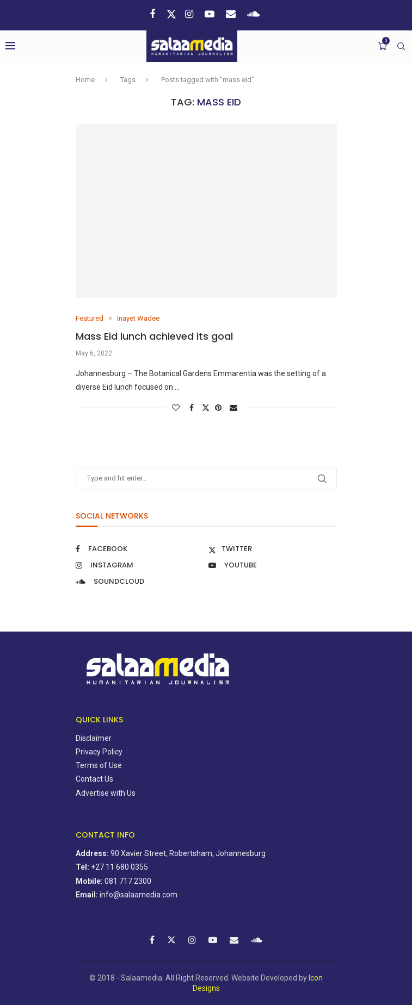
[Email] (232, 14)
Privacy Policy (99, 751)
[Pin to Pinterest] (219, 407)
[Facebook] (154, 14)
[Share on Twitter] (206, 407)
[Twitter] (171, 14)
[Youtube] (211, 14)
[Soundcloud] (254, 14)
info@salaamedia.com (138, 894)
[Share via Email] (235, 407)
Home (85, 80)
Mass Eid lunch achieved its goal (157, 336)
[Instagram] (190, 14)
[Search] (401, 46)
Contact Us (94, 779)
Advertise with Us (106, 793)
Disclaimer (94, 738)
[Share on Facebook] (192, 407)
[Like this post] (177, 407)
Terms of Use (99, 765)
